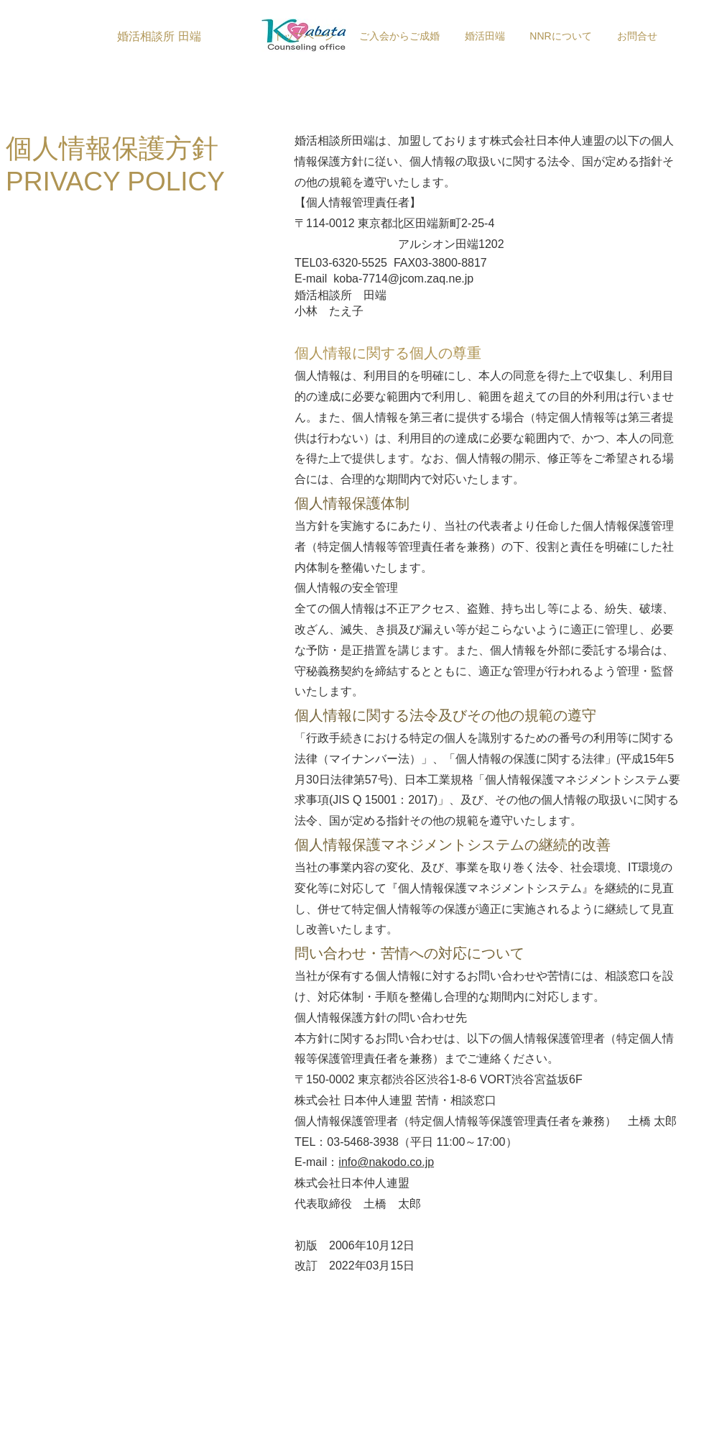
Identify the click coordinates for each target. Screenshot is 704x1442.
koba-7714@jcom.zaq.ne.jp (403, 278)
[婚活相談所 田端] (159, 36)
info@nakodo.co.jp (386, 1162)
